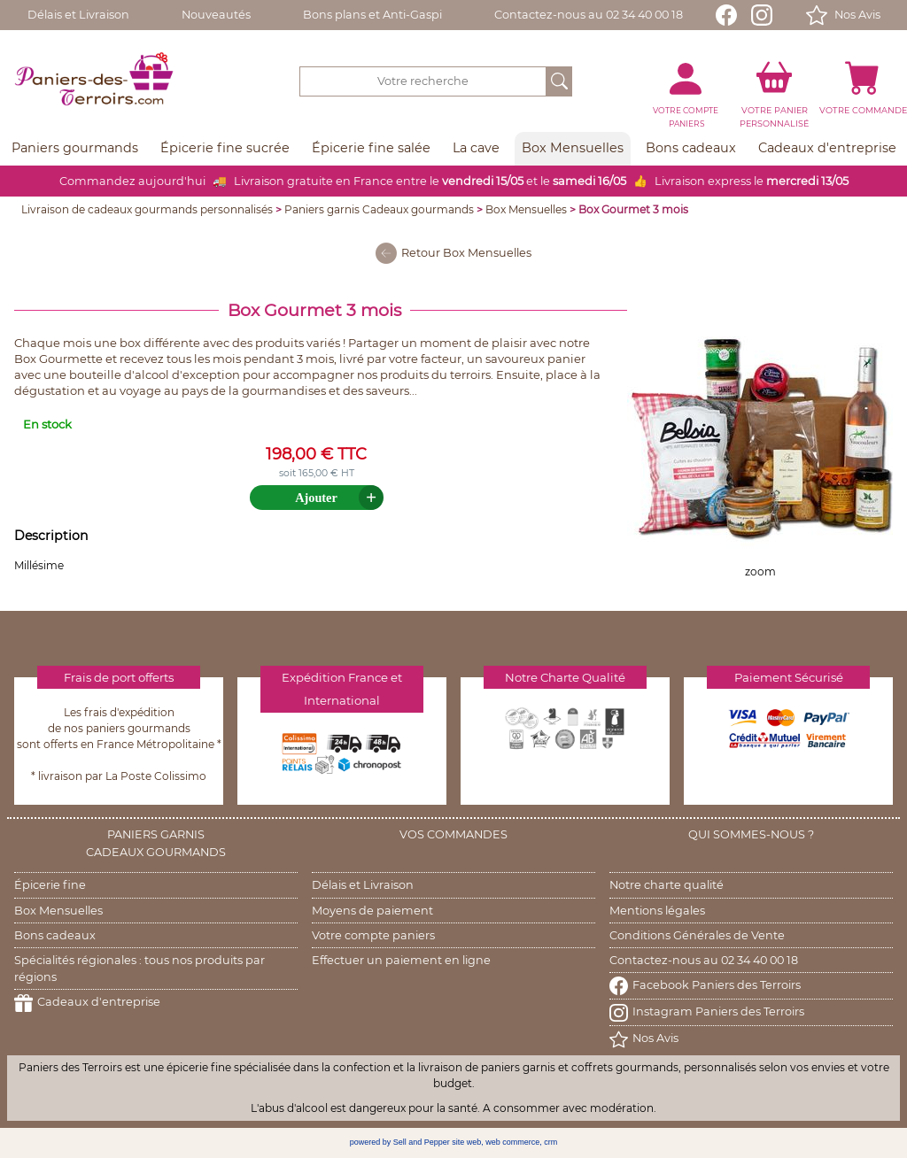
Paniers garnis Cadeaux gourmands (379, 209)
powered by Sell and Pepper (400, 1142)
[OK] (559, 81)
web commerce (512, 1142)
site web (466, 1142)
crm (550, 1142)
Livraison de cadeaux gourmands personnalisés (147, 209)
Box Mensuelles (526, 209)
